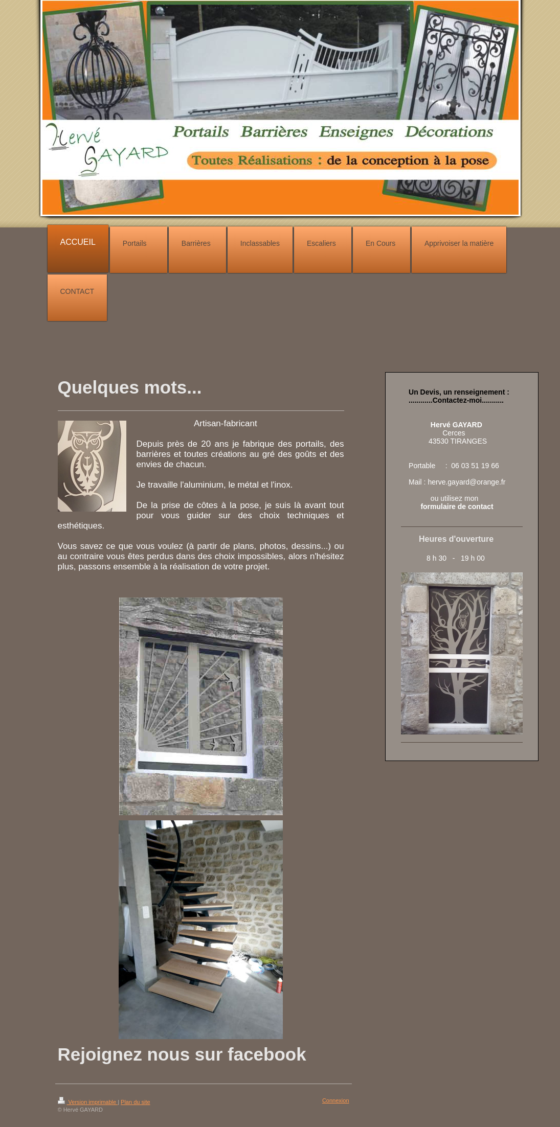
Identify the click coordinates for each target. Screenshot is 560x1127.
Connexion (335, 1100)
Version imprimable (88, 1102)
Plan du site (135, 1102)
